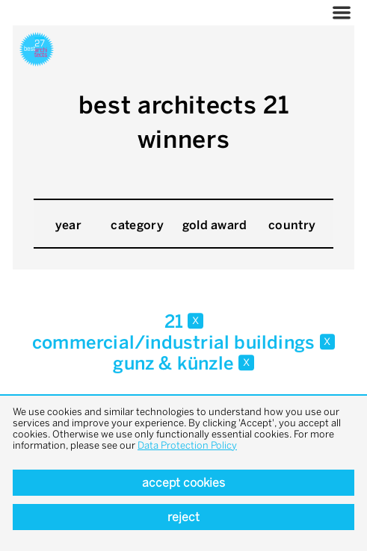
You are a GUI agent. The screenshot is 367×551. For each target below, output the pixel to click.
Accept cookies (183, 483)
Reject (183, 517)
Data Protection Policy (187, 445)
